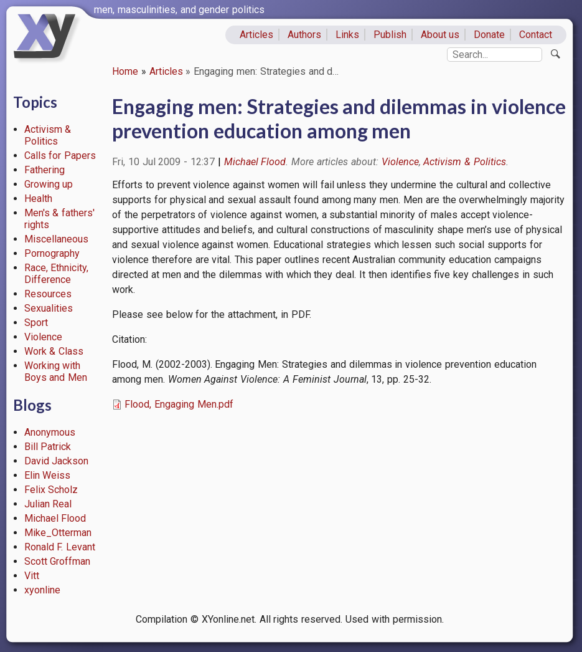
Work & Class (54, 351)
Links (347, 35)
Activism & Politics (48, 135)
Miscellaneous (56, 239)
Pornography (52, 253)
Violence (43, 337)
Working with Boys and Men (56, 371)
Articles (256, 35)
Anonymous (49, 432)
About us (440, 35)
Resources (48, 294)
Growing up (48, 184)
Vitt (31, 576)
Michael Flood (55, 518)
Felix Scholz (51, 490)
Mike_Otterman (58, 533)
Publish (389, 35)
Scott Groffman (57, 561)
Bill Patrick (48, 447)
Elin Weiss (47, 475)
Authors (304, 35)
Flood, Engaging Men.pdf (178, 404)
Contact (535, 35)
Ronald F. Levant (60, 547)
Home (125, 71)
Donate (489, 35)
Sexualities (48, 308)
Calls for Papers (60, 155)
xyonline (42, 590)
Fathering (44, 170)
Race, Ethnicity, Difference (56, 273)
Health (38, 198)
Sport (36, 322)
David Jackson (56, 461)
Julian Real (48, 504)
